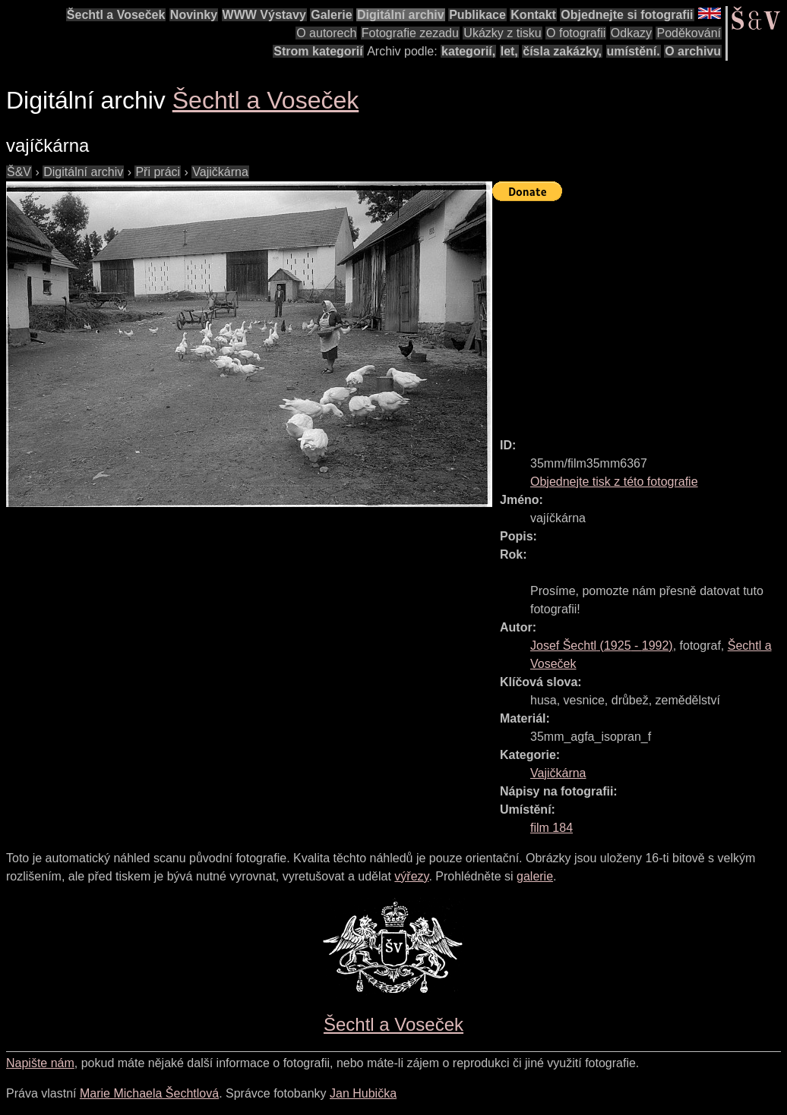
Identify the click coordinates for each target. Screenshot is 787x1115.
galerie (535, 876)
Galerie (331, 14)
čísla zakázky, (562, 51)
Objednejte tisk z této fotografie (614, 481)
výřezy (411, 876)
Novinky (193, 14)
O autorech (326, 33)
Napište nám (40, 1063)
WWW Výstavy (264, 14)
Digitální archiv (400, 14)
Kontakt (533, 14)
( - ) (601, 645)
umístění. (633, 51)
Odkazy (631, 33)
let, (509, 51)
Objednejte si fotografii (627, 14)
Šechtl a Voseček (116, 14)
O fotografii (575, 33)
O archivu (693, 51)
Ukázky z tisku (502, 33)
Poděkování (688, 33)
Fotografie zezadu (410, 33)
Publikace (477, 14)
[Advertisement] (639, 312)
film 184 (551, 827)
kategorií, (468, 51)
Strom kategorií (317, 51)
